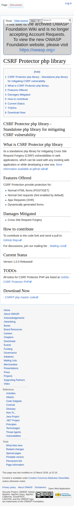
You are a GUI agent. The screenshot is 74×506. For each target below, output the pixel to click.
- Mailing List (56, 246)
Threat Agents (13, 432)
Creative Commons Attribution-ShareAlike (48, 478)
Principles (11, 424)
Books (7, 325)
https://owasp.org (36, 49)
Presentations (11, 368)
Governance (10, 352)
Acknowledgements (14, 318)
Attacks (10, 397)
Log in (68, 3)
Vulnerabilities (13, 436)
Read (9, 20)
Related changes (15, 449)
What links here (14, 445)
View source (21, 20)
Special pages (13, 453)
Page (4, 4)
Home (7, 310)
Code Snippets (14, 401)
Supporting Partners (14, 380)
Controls (10, 405)
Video (7, 383)
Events (7, 345)
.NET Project (13, 420)
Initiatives (9, 356)
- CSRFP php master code (19, 297)
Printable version (15, 457)
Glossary (10, 409)
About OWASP (11, 314)
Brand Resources (13, 329)
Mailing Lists (10, 360)
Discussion (16, 4)
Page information (15, 464)
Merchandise (10, 364)
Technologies (13, 428)
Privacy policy (9, 487)
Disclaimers (40, 487)
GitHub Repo (11, 240)
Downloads (9, 341)
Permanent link (14, 461)
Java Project (12, 416)
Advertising (9, 321)
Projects (8, 376)
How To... (11, 412)
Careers (8, 333)
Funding (8, 349)
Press (7, 372)
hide (37, 71)
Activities (10, 393)
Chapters (8, 337)
